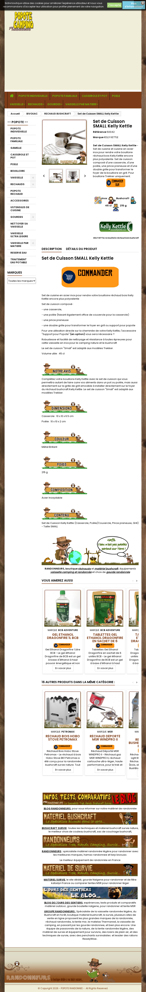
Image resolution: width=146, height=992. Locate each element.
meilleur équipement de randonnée (85, 860)
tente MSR (129, 906)
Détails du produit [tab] (81, 249)
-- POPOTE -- (17, 122)
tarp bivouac (119, 855)
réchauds (84, 568)
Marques (14, 272)
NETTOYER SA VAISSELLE (19, 225)
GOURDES (54, 104)
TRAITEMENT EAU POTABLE (18, 261)
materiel (118, 828)
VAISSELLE (16, 104)
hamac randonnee (95, 855)
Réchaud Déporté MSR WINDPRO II (105, 738)
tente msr (81, 922)
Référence (99, 132)
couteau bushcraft (84, 831)
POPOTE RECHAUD (16, 192)
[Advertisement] (73, 63)
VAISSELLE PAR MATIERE (80, 104)
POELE (116, 96)
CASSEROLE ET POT (94, 96)
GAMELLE (15, 148)
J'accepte (114, 5)
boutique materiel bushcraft (84, 915)
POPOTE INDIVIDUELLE (33, 96)
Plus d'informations (134, 5)
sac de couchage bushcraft (114, 831)
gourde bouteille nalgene (83, 906)
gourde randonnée (118, 572)
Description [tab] (52, 249)
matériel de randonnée (122, 808)
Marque (98, 137)
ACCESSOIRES (19, 200)
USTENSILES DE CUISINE (19, 208)
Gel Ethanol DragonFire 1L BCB (63, 636)
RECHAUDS (35, 104)
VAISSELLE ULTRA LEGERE (19, 234)
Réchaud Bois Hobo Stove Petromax (63, 738)
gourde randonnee (93, 925)
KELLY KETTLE (111, 137)
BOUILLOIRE (17, 171)
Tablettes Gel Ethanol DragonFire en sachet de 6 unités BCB (105, 639)
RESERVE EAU (18, 253)
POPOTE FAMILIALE (64, 96)
